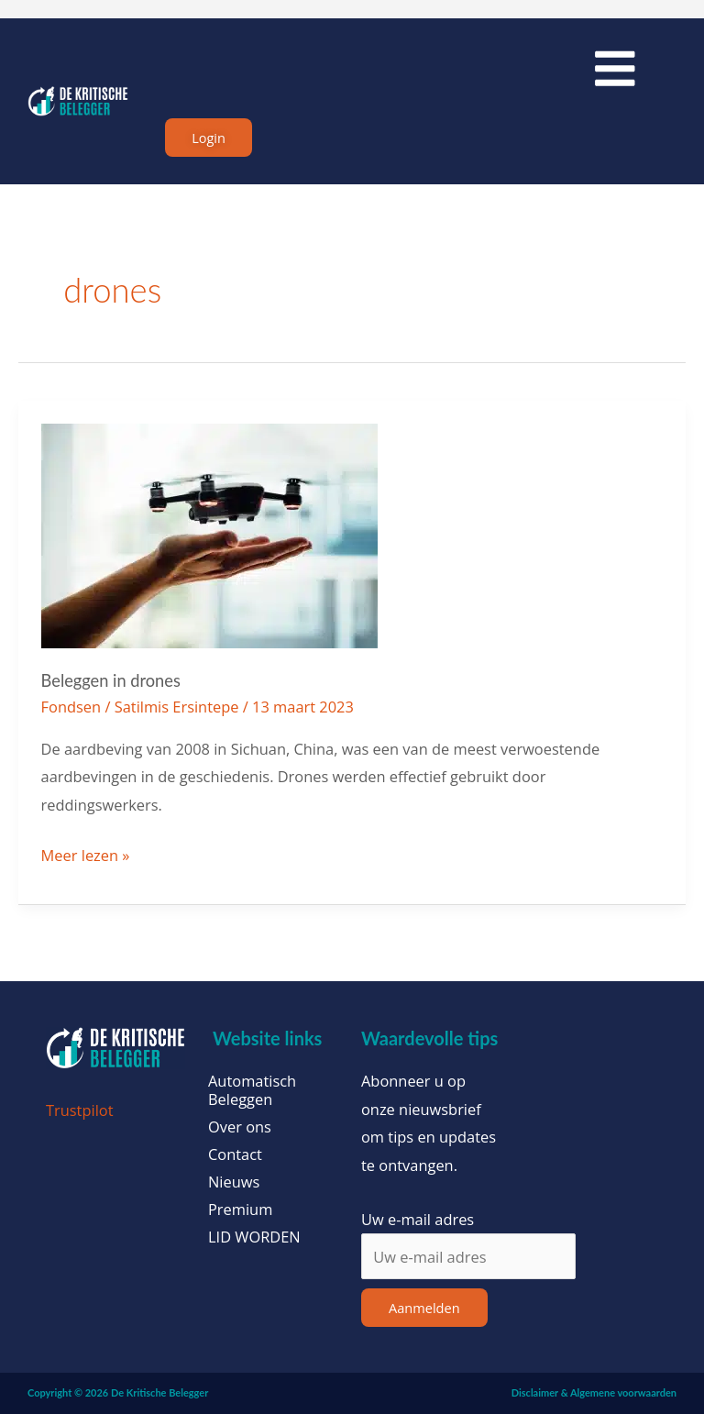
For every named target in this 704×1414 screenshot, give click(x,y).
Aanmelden (424, 1308)
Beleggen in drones (111, 681)
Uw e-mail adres (417, 1219)
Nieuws (233, 1183)
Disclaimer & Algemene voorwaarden (594, 1393)
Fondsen (71, 706)
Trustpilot (80, 1110)
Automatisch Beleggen (252, 1091)
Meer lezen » (85, 855)
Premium (240, 1210)
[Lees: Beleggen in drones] (209, 534)
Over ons (239, 1128)
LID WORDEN (254, 1238)
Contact (235, 1155)
